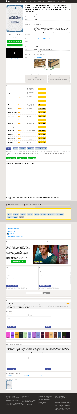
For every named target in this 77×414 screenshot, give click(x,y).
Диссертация (52, 38)
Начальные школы (42, 402)
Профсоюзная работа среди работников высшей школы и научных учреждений (14, 404)
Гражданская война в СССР (43, 397)
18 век (29, 1)
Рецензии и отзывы (12, 231)
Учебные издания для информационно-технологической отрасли (63, 406)
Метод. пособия (25, 406)
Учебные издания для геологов (12, 398)
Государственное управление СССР (45, 396)
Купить (15, 45)
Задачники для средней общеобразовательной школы (61, 397)
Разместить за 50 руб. (12, 285)
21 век (44, 1)
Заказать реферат (11, 158)
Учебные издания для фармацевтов (13, 400)
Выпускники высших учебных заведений (63, 402)
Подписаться (46, 293)
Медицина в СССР (25, 403)
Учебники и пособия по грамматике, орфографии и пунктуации (29, 401)
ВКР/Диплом (46, 38)
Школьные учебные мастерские (12, 401)
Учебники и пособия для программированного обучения (12, 397)
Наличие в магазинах (13, 234)
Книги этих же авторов (13, 228)
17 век (25, 1)
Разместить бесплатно (45, 285)
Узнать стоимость (22, 158)
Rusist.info (10, 1)
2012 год (10, 375)
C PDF (58, 1)
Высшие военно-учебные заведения (62, 404)
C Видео (63, 1)
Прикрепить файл (11, 326)
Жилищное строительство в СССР (28, 404)
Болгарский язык (41, 400)
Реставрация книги (38, 57)
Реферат (36, 38)
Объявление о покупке (13, 227)
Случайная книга (51, 1)
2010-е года (26, 375)
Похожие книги (11, 233)
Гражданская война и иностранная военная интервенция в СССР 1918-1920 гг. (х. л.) (63, 400)
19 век (34, 1)
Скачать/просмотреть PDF (15, 41)
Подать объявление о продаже (46, 271)
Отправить (48, 326)
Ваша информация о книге (12, 355)
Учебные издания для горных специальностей (28, 398)
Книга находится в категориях (15, 238)
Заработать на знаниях (41, 148)
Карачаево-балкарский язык (44, 399)
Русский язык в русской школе (12, 406)
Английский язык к (25, 396)
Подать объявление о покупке (13, 271)
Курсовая (40, 38)
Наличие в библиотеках (13, 230)
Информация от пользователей (15, 236)
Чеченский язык (41, 403)
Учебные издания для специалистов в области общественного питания (62, 409)
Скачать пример (32, 158)
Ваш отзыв (9, 311)
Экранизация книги (14, 53)
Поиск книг (19, 1)
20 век (39, 1)
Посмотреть (42, 89)
